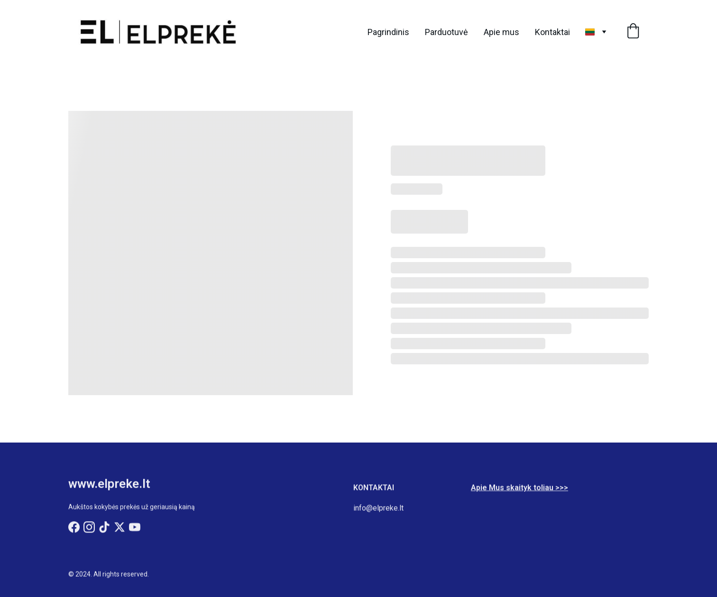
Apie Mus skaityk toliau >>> (519, 488)
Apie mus (501, 32)
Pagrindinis (388, 32)
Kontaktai (552, 32)
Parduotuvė (446, 32)
